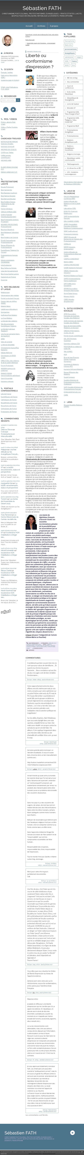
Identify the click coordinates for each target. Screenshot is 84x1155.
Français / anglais (7, 72)
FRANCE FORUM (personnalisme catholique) (10, 374)
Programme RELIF (73, 126)
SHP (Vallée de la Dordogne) (69, 285)
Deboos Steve (6, 429)
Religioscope (5, 292)
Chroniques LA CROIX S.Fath (8, 357)
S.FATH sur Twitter (7, 152)
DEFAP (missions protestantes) (69, 248)
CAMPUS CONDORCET (71, 259)
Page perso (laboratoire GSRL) (9, 76)
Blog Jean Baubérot (7, 230)
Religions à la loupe (73, 154)
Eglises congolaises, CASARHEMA (7, 261)
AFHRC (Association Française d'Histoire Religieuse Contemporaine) (73, 226)
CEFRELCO (67, 244)
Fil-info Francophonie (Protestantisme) (8, 241)
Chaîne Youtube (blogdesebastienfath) (8, 216)
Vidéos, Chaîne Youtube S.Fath (9, 128)
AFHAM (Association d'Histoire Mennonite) (71, 289)
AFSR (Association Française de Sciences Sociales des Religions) (72, 316)
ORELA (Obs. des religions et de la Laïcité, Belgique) (10, 362)
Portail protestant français (10, 298)
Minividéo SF (71, 108)
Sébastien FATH (42, 8)
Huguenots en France (8, 277)
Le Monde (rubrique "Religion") (8, 330)
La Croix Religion (6, 318)
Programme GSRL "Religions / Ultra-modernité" (72, 120)
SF (2, 467)
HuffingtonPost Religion (9, 315)
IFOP (65, 354)
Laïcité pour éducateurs (9, 309)
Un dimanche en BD (74, 168)
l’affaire (47, 138)
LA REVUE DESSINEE (7, 345)
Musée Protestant (7, 187)
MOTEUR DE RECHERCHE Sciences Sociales (9, 143)
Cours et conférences (69, 87)
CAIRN (66, 395)
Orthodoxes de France (9, 409)
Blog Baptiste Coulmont (9, 193)
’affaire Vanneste (47, 218)
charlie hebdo (31, 646)
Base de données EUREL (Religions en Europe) (72, 327)
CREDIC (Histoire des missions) (71, 272)
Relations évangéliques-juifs (71, 141)
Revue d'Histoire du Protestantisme (8, 246)
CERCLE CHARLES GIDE (8, 212)
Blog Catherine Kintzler (9, 268)
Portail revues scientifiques (73, 336)
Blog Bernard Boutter (8, 199)
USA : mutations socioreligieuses (71, 173)
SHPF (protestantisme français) (71, 217)
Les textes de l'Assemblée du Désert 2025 (9, 501)
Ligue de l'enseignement (9, 271)
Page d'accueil (30, 40)
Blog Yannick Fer (6, 190)
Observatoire (39, 463)
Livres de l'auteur (73, 104)
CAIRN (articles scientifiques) (6, 156)
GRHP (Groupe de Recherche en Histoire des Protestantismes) (73, 239)
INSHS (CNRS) (68, 262)
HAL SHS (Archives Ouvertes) (70, 340)
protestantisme (71, 49)
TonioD (4, 499)
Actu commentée (73, 82)
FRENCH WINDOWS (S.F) (9, 172)
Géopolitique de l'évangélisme (71, 99)
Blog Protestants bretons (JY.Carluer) (9, 221)
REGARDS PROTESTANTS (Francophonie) (9, 226)
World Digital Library (70, 293)
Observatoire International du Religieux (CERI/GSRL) (73, 183)
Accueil (29, 26)
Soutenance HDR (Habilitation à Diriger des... (10, 535)
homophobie (51, 646)
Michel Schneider (7, 550)
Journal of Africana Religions (73, 369)
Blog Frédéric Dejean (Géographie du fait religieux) (8, 204)
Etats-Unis (68, 45)
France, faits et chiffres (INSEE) (9, 302)
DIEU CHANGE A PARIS (71, 221)
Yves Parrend (6, 515)
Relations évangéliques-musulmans (70, 148)
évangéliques (70, 53)
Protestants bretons (71, 234)
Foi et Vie (4, 280)
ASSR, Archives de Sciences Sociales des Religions (73, 322)
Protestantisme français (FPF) (9, 256)
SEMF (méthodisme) (71, 231)
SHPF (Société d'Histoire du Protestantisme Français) (73, 388)
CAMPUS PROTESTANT (71, 265)
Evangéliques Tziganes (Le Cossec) (10, 251)
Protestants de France (9, 412)
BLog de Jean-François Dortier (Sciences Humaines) (71, 359)
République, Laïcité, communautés (72, 159)
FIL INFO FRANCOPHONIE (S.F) (9, 168)
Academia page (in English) (10, 80)
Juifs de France (6, 394)
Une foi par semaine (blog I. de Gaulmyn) (10, 335)
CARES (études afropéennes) (69, 300)
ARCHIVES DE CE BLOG (8, 149)
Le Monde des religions (9, 321)
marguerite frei (6, 483)
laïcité (67, 65)
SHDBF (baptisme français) (73, 268)
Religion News (6, 306)
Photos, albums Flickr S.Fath (8, 123)
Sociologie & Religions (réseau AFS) (71, 365)
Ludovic (35, 769)
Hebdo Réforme (6, 353)
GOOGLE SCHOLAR (7, 146)
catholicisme (69, 57)
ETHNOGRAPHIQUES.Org (72, 392)
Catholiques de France (9, 400)
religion (79, 57)
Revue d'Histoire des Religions (71, 373)
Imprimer (30, 650)
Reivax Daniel (6, 570)
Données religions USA (72, 344)
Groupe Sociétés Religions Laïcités (73, 405)
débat (28, 648)
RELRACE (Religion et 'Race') (73, 276)
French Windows (6, 209)
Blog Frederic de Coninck (9, 237)
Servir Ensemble (6, 378)
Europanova (5, 312)
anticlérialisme (41, 646)
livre (73, 65)
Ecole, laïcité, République (70, 93)
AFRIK (3, 339)
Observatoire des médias (10, 295)
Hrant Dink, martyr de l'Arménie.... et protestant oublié (40, 44)
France (74, 61)
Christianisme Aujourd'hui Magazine (10, 349)
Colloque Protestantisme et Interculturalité (8, 434)
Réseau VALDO (69, 296)
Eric (34, 992)
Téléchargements (73, 164)
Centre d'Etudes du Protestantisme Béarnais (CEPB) (72, 254)
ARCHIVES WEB (6, 160)
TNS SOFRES (68, 351)
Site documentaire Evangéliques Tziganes (8, 325)
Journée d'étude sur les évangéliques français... (9, 452)
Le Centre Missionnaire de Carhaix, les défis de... (9, 517)
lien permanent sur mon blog (39, 498)
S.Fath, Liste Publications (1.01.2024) (9, 88)
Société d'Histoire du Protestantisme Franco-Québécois (72, 382)
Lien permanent (33, 643)
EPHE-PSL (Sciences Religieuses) (70, 212)
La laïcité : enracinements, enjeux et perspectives (10, 469)
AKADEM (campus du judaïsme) (8, 369)
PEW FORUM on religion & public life (73, 348)
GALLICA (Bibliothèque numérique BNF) (71, 197)
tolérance (38, 645)
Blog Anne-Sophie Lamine (10, 274)
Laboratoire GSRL (70, 208)
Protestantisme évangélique (71, 131)
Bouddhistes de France (9, 403)
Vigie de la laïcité (6, 342)
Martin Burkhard (7, 591)
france (52, 645)
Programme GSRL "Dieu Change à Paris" (72, 113)
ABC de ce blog (72, 78)
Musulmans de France (8, 406)
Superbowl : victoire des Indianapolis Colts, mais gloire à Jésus (42, 35)
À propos (54, 26)
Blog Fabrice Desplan (8, 196)
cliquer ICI (30, 635)
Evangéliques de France (9, 397)
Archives (41, 26)
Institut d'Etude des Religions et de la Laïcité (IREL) (72, 203)
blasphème (46, 645)
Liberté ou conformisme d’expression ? (39, 61)
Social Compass (69, 377)
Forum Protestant (7, 365)
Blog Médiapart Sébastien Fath (10, 233)
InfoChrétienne (6, 265)
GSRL (66, 61)
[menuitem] (29, 25)
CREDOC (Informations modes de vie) (71, 332)
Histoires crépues (7, 381)
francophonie (69, 41)
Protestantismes (73, 136)
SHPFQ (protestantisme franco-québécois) (72, 280)
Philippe (4, 450)
